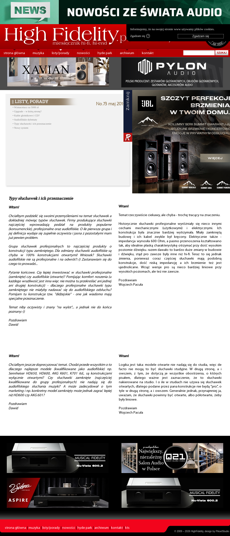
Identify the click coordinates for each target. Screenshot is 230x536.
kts (127, 528)
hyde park (105, 53)
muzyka (38, 53)
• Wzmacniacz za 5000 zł (26, 107)
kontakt (147, 53)
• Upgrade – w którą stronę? (27, 111)
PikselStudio (222, 531)
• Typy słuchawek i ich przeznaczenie (32, 123)
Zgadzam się (140, 36)
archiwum (127, 53)
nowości (83, 53)
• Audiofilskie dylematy (25, 119)
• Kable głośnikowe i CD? (26, 115)
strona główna (14, 53)
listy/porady (60, 53)
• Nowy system (20, 128)
